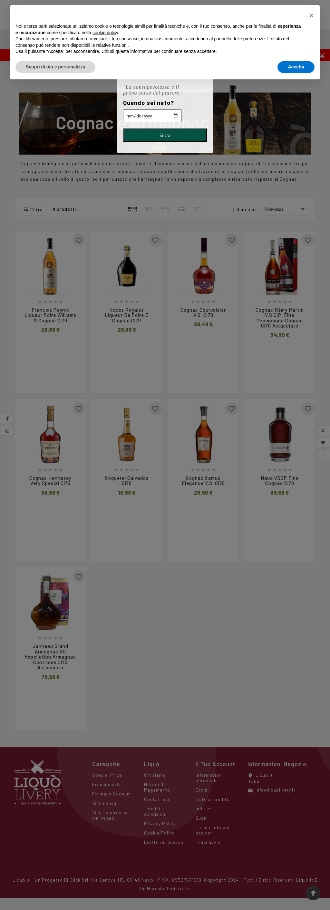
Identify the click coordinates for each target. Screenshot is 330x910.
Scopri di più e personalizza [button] (55, 66)
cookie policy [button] (105, 32)
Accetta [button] (296, 66)
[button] (311, 15)
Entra (165, 135)
